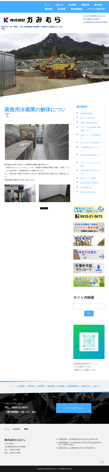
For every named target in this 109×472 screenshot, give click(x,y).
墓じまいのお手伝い (88, 118)
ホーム (47, 5)
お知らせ (59, 5)
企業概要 (21, 386)
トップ (11, 386)
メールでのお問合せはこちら (94, 16)
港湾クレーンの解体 (88, 178)
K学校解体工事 (86, 187)
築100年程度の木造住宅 (89, 183)
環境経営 (85, 5)
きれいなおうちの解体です (90, 143)
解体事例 (48, 9)
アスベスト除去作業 (96, 9)
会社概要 (72, 5)
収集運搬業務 (76, 9)
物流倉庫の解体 (86, 113)
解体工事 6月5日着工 (88, 192)
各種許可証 (85, 386)
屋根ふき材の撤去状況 (88, 123)
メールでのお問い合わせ (74, 408)
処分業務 (61, 9)
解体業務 (98, 5)
